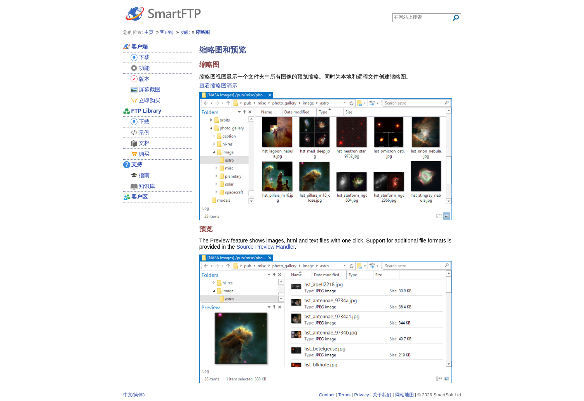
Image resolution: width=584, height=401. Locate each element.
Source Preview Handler (265, 247)
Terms (344, 394)
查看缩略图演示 (218, 85)
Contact (327, 394)
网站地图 (404, 394)
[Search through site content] (423, 17)
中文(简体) (134, 394)
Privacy (361, 394)
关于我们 (382, 394)
